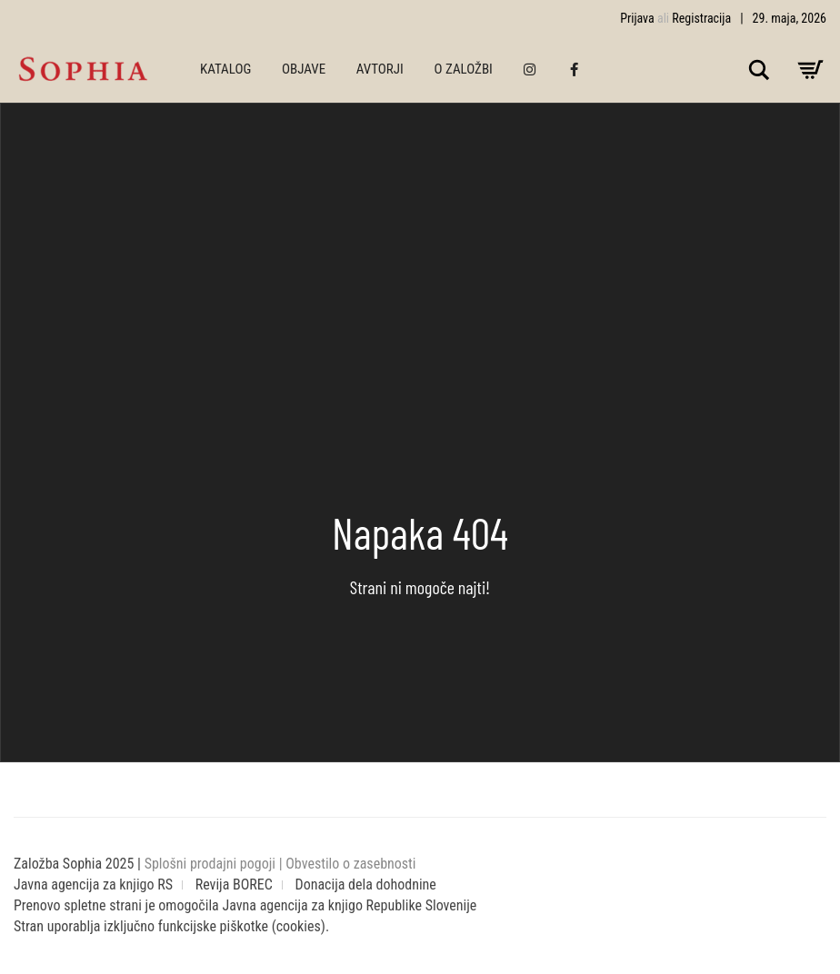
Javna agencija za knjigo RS (93, 884)
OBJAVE (303, 69)
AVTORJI (380, 69)
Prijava (637, 18)
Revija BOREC (234, 884)
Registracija (701, 18)
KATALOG (225, 69)
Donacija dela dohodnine (365, 884)
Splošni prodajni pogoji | (215, 863)
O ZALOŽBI (464, 69)
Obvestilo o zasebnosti (350, 863)
